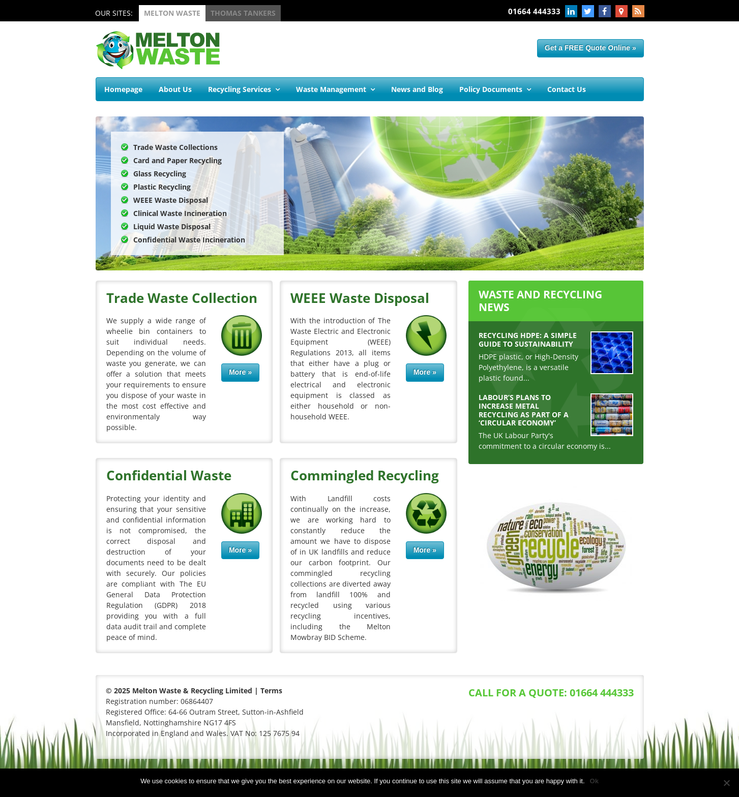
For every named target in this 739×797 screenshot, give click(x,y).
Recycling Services (239, 89)
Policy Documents (490, 89)
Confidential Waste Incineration (189, 239)
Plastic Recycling (162, 187)
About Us (175, 89)
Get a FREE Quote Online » (590, 48)
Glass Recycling (159, 173)
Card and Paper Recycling (177, 160)
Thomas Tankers (243, 13)
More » (240, 372)
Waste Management (331, 89)
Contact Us (566, 89)
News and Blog (417, 89)
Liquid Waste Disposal (172, 226)
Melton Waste (172, 13)
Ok (594, 781)
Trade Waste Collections (175, 147)
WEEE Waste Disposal (170, 200)
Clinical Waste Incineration (180, 213)
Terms (271, 690)
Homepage (123, 89)
